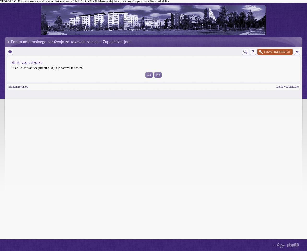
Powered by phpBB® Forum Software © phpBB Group (293, 245)
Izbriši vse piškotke (287, 86)
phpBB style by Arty (279, 245)
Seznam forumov (18, 86)
